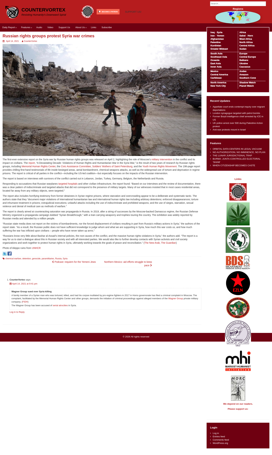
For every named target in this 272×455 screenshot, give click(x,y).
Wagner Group (175, 298)
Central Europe (247, 57)
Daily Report (8, 27)
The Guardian (168, 242)
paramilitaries (48, 258)
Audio (39, 27)
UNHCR (36, 248)
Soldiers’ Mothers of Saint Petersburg (112, 166)
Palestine (215, 42)
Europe (243, 53)
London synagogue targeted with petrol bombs (236, 113)
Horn (250, 35)
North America (218, 82)
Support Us (64, 27)
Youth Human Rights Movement (159, 166)
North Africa (246, 42)
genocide (36, 258)
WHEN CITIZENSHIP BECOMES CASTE (234, 165)
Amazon (243, 74)
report (31, 163)
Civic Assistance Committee (76, 166)
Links (93, 27)
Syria (65, 258)
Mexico (214, 71)
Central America (219, 74)
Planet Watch (246, 86)
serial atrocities (60, 305)
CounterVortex (43, 10)
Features (25, 27)
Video (50, 27)
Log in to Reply (17, 312)
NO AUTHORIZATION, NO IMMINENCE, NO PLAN (239, 152)
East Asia (215, 63)
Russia (58, 258)
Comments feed (221, 443)
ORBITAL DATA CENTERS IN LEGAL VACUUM (237, 149)
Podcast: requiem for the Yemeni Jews (74, 261)
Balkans (243, 60)
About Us (80, 27)
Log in (216, 436)
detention (26, 258)
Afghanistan (217, 39)
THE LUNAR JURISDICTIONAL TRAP (232, 155)
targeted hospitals (68, 183)
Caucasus (244, 66)
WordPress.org (220, 446)
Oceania (214, 60)
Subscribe (106, 27)
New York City (218, 86)
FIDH (25, 301)
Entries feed (219, 439)
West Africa (245, 39)
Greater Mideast (219, 49)
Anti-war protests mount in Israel (229, 129)
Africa (242, 32)
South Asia (216, 53)
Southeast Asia (218, 57)
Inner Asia (216, 66)
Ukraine (243, 63)
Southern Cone (247, 78)
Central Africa (246, 45)
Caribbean (216, 78)
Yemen (220, 35)
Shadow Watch (247, 82)
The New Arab (152, 242)
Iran (212, 35)
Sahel (242, 35)
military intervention (161, 159)
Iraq (212, 32)
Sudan (242, 49)
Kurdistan (215, 45)
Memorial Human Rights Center (39, 166)
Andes (242, 71)
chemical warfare (13, 258)
